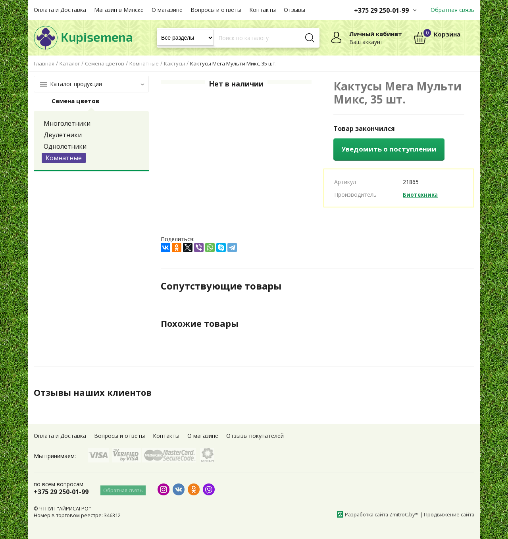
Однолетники (65, 146)
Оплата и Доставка (60, 9)
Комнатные (64, 157)
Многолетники (67, 123)
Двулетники (63, 134)
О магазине (167, 9)
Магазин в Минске (119, 9)
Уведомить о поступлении (389, 148)
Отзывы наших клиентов (97, 392)
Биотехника (421, 194)
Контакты (262, 9)
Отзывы (294, 9)
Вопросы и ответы (215, 9)
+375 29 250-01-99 (381, 10)
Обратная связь (452, 9)
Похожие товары (203, 323)
